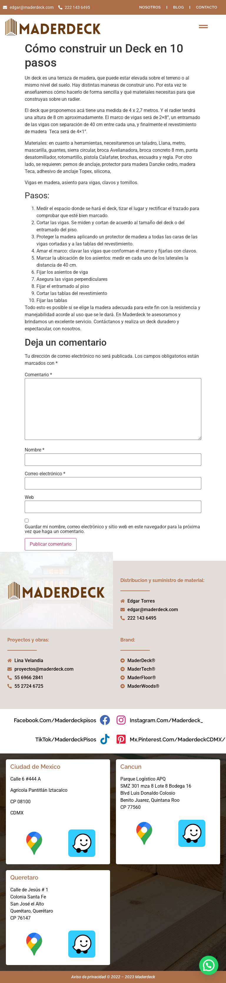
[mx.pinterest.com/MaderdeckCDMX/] (121, 739)
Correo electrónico (45, 473)
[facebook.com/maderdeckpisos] (105, 720)
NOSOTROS (150, 7)
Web (29, 497)
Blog (178, 7)
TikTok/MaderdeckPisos (65, 739)
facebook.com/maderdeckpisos (55, 720)
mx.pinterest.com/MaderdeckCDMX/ (177, 739)
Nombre (34, 450)
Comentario (38, 374)
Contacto (206, 7)
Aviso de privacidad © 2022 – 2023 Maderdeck (113, 976)
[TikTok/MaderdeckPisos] (105, 739)
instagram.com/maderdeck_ (166, 720)
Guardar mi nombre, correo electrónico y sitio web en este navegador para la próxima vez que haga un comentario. (112, 529)
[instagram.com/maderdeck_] (121, 720)
